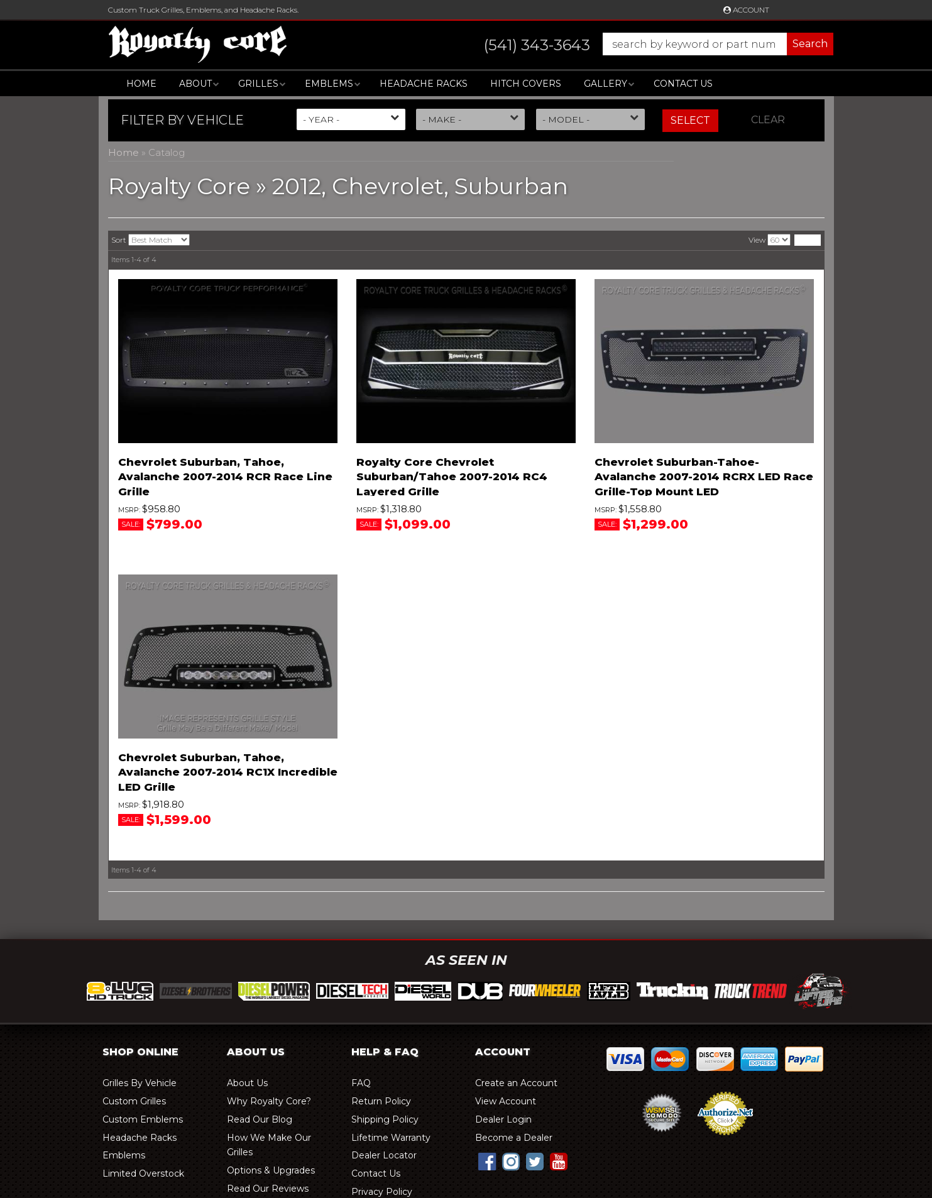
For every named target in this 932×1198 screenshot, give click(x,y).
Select (690, 120)
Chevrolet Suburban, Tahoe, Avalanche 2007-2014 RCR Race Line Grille (225, 477)
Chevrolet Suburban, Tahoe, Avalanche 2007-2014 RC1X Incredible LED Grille (227, 772)
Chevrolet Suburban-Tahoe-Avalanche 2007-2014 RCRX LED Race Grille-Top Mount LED (704, 477)
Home (141, 83)
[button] (646, 44)
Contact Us (683, 83)
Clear (768, 120)
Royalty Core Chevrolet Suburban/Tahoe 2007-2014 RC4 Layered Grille (451, 477)
